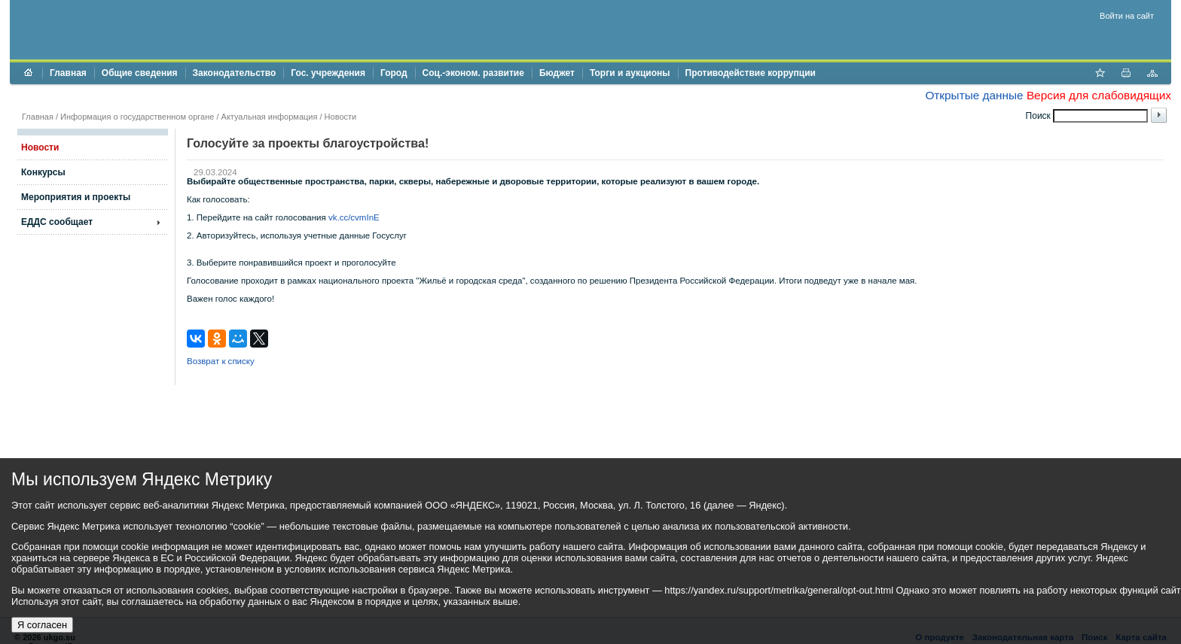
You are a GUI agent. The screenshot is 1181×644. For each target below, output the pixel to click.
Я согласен (42, 624)
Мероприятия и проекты (75, 197)
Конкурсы (43, 172)
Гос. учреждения (328, 73)
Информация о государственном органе (137, 116)
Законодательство (234, 73)
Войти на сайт (1127, 15)
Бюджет (557, 73)
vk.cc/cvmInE (354, 217)
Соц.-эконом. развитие (473, 73)
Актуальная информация (269, 116)
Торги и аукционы (630, 73)
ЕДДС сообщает (57, 222)
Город (393, 73)
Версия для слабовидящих (1099, 95)
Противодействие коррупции (750, 73)
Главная (68, 73)
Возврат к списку (221, 361)
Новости (341, 116)
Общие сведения (140, 73)
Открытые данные (974, 95)
